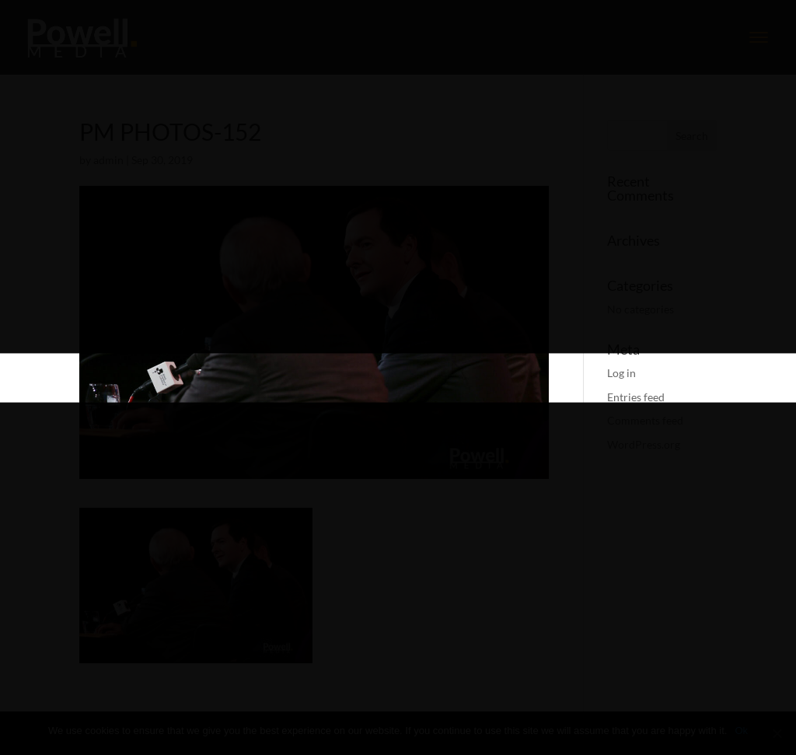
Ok (741, 730)
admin (108, 159)
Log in (621, 372)
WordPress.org (643, 444)
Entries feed (636, 397)
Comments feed (645, 420)
